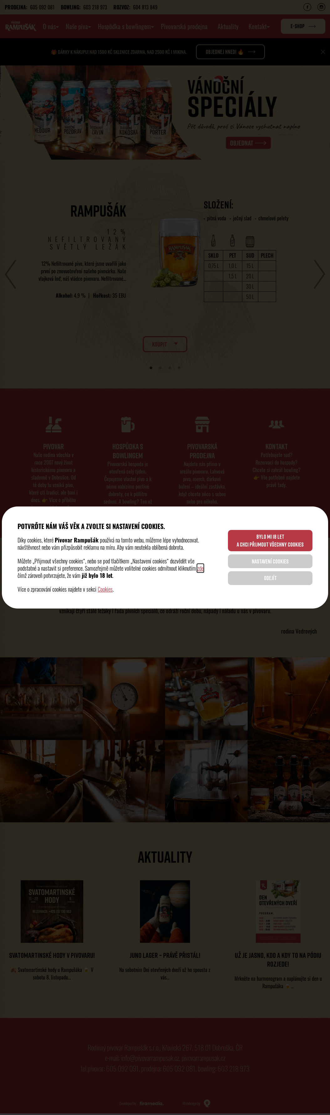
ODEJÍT (269, 578)
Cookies (105, 589)
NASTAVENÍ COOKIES (269, 561)
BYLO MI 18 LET (269, 539)
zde (200, 568)
